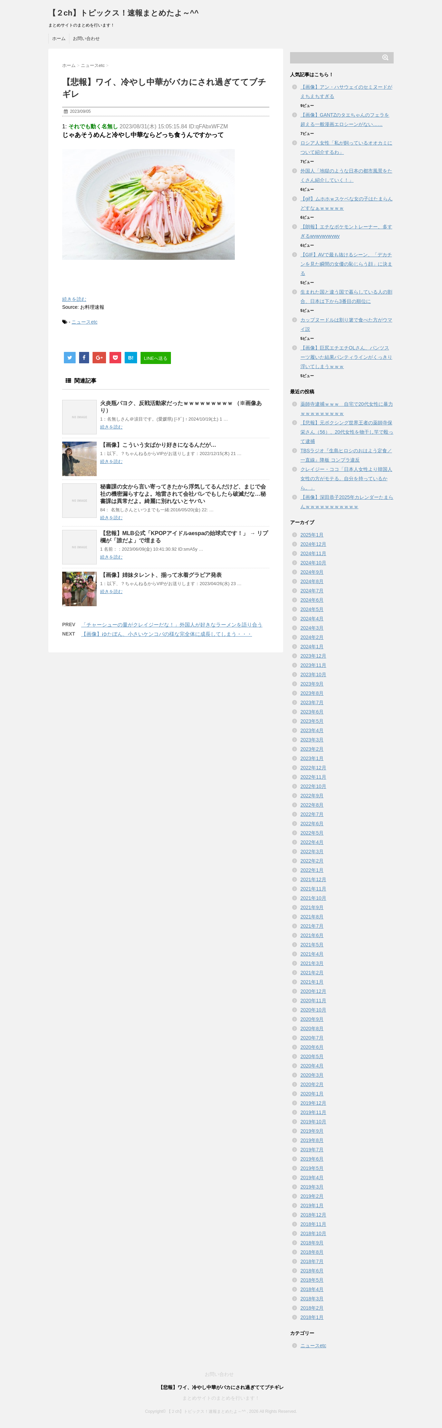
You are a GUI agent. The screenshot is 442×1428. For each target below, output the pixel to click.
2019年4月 (312, 1177)
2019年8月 (312, 1140)
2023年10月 (313, 674)
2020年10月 (313, 1010)
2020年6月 (312, 1047)
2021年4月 (312, 954)
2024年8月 (312, 581)
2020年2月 (312, 1084)
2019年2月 (312, 1196)
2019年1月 (312, 1205)
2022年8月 (312, 805)
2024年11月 (313, 553)
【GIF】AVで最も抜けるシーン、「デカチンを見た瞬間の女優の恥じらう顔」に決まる (346, 264)
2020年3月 (312, 1075)
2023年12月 (313, 656)
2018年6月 (312, 1270)
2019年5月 (312, 1168)
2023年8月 (312, 693)
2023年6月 (312, 712)
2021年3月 (312, 963)
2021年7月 (312, 926)
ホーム (59, 38)
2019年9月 (312, 1131)
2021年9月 (312, 907)
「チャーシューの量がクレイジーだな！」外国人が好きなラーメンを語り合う (171, 625)
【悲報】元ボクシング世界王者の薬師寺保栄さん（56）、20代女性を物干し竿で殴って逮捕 (346, 432)
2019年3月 (312, 1187)
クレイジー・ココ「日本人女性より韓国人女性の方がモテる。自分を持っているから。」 (346, 478)
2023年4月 (312, 730)
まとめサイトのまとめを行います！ (221, 1398)
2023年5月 (312, 721)
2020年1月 (312, 1093)
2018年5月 (312, 1280)
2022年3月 (312, 851)
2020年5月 (312, 1056)
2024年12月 (313, 544)
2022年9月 (312, 795)
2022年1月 (312, 870)
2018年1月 (312, 1317)
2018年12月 (313, 1215)
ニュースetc (84, 322)
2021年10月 (313, 898)
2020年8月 (312, 1028)
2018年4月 (312, 1289)
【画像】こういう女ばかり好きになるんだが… (158, 445)
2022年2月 (312, 861)
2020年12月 (313, 991)
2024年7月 (312, 590)
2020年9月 (312, 1019)
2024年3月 (312, 628)
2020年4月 (312, 1065)
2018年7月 (312, 1261)
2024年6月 (312, 600)
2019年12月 (313, 1103)
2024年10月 (313, 562)
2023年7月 (312, 702)
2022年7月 (312, 814)
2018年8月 (312, 1252)
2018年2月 (312, 1308)
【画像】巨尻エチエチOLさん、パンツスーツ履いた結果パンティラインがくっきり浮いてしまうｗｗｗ (346, 357)
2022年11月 (313, 777)
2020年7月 (312, 1038)
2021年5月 (312, 944)
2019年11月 (313, 1112)
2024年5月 (312, 609)
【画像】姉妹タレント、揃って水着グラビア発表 (161, 575)
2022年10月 (313, 786)
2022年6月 (312, 823)
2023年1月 (312, 758)
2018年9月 (312, 1242)
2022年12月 (313, 767)
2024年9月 (312, 572)
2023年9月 (312, 684)
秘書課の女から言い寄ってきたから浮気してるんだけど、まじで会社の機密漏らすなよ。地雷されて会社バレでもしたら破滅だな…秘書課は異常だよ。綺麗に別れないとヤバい (183, 494)
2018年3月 (312, 1298)
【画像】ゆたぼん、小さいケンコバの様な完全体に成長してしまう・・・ (166, 634)
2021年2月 (312, 972)
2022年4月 (312, 842)
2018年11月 (313, 1224)
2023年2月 (312, 749)
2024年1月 (312, 646)
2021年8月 (312, 916)
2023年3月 (312, 739)
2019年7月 (312, 1149)
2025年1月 (312, 535)
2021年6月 (312, 935)
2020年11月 (313, 1000)
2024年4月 (312, 618)
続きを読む (74, 299)
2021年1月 (312, 982)
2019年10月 (313, 1121)
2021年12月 (313, 879)
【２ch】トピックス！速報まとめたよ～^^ (123, 13)
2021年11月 (313, 889)
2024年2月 (312, 637)
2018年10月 (313, 1233)
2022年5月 (312, 833)
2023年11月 (313, 665)
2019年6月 (312, 1159)
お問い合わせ (86, 38)
